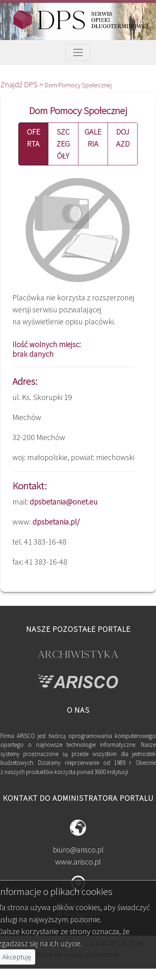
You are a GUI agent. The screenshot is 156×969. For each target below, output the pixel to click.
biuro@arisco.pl (78, 849)
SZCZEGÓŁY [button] (63, 144)
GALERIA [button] (92, 138)
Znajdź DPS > (22, 84)
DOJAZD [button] (123, 138)
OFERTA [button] (33, 138)
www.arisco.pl (78, 861)
